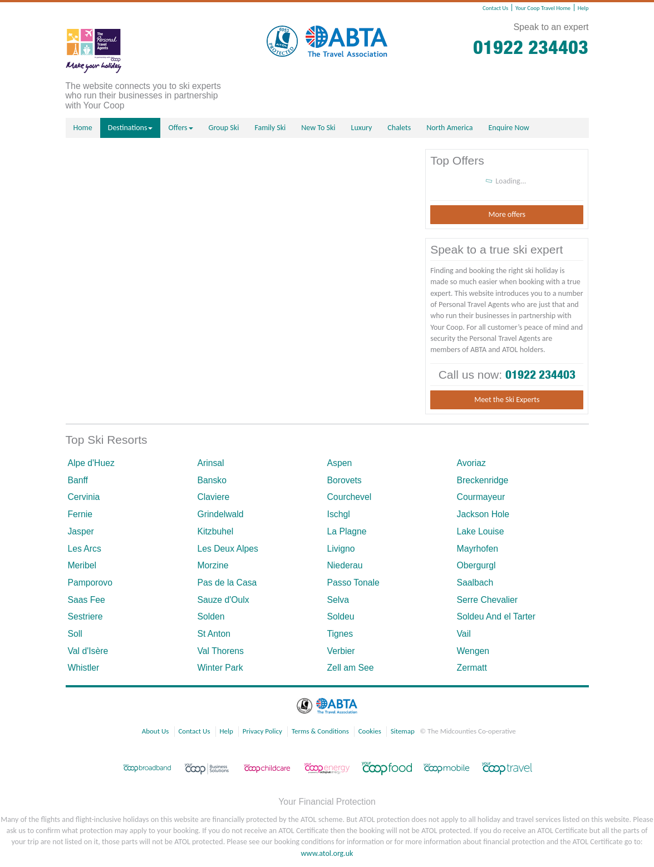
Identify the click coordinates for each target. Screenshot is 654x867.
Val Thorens (220, 651)
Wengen (473, 651)
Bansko (212, 480)
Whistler (83, 667)
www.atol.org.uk (327, 853)
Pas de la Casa (227, 582)
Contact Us (495, 8)
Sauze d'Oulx (223, 600)
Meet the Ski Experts (506, 399)
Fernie (79, 514)
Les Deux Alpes (227, 548)
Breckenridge (483, 480)
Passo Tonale (353, 582)
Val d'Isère (87, 651)
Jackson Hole (483, 514)
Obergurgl (476, 565)
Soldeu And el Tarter (496, 616)
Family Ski (270, 127)
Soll (74, 633)
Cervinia (83, 497)
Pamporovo (89, 582)
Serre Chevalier (487, 600)
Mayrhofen (477, 548)
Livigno (341, 548)
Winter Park (220, 667)
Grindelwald (220, 514)
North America (449, 127)
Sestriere (84, 616)
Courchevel (349, 497)
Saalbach (475, 582)
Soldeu (341, 616)
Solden (210, 616)
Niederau (345, 565)
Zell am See (350, 667)
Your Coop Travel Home (543, 8)
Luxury (361, 127)
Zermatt (472, 667)
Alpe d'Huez (90, 463)
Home (82, 127)
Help (583, 8)
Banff (77, 480)
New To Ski (318, 127)
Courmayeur (481, 497)
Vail (464, 633)
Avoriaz (471, 463)
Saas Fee (86, 600)
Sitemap (403, 731)
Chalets (399, 127)
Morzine (212, 565)
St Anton (213, 633)
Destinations (130, 127)
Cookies (369, 731)
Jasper (80, 531)
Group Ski (224, 127)
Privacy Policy (262, 731)
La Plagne (347, 531)
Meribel (81, 565)
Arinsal (210, 463)
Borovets (344, 480)
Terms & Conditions (320, 731)
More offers (507, 214)
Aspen (339, 463)
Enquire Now (509, 127)
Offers (180, 127)
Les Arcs (84, 548)
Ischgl (338, 514)
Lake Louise (480, 531)
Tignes (340, 633)
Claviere (213, 497)
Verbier (341, 651)
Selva (338, 600)
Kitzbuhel (215, 531)
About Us (155, 731)
